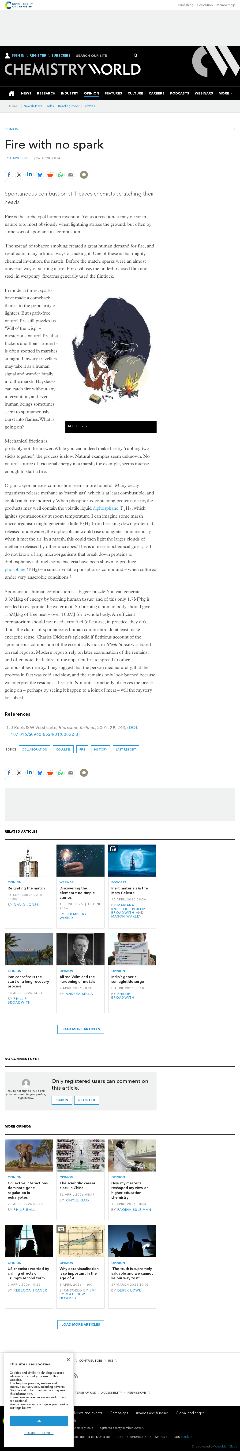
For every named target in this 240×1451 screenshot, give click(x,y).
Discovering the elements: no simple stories (77, 893)
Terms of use (85, 1392)
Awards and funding (152, 1413)
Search (136, 55)
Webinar (67, 882)
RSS (110, 1360)
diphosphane (105, 508)
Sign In (18, 56)
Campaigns (119, 1413)
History (100, 749)
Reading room (68, 106)
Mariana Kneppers (123, 907)
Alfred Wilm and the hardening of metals (77, 979)
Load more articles (80, 1029)
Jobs (50, 106)
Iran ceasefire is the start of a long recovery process (28, 982)
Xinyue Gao (77, 1200)
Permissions (137, 1392)
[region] (39, 1400)
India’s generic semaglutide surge (127, 979)
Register (38, 56)
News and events (88, 1413)
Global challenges (190, 1413)
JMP (93, 1290)
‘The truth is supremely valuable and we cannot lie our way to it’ (132, 1273)
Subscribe (61, 56)
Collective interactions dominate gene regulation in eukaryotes (28, 1190)
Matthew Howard (72, 1296)
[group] (224, 93)
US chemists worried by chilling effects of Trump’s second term (28, 1273)
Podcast (118, 882)
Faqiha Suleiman (134, 1210)
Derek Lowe (129, 1290)
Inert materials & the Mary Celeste (129, 890)
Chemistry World (73, 916)
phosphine (15, 569)
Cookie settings (39, 1433)
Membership (226, 5)
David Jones (21, 158)
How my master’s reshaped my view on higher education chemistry (130, 1190)
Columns (63, 749)
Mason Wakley (126, 916)
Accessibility (111, 1392)
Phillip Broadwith (128, 911)
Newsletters (33, 106)
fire (82, 749)
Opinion (11, 129)
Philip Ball (24, 1210)
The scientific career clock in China (77, 1185)
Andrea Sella (79, 994)
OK (39, 1420)
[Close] (68, 1359)
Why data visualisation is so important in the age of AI (79, 1273)
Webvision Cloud (225, 1446)
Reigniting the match (26, 888)
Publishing (186, 5)
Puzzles (89, 106)
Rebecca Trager (30, 1290)
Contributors (91, 1360)
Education (205, 5)
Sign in (62, 1100)
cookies (187, 1436)
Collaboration (34, 749)
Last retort (126, 749)
